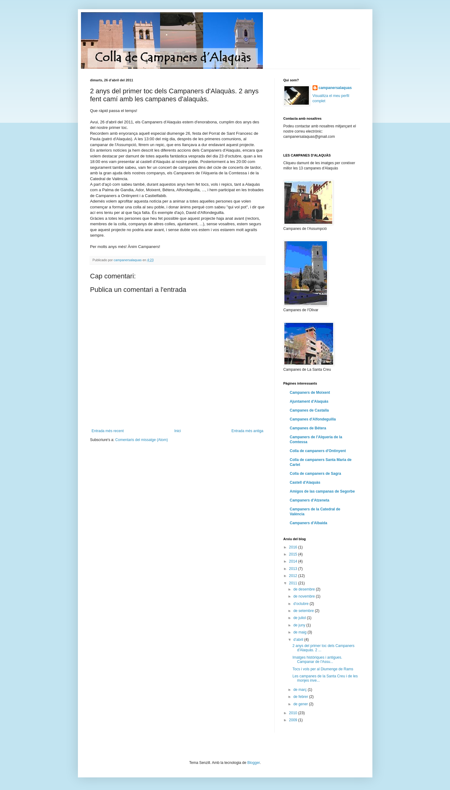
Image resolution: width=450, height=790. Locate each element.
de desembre (304, 589)
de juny (299, 625)
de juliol (300, 618)
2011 (293, 583)
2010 (293, 713)
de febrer (301, 697)
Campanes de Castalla (309, 410)
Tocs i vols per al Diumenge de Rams (322, 669)
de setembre (304, 611)
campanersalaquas (335, 88)
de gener (301, 704)
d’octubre (301, 604)
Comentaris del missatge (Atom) (141, 440)
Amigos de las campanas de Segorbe (322, 491)
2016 (293, 547)
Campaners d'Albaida (308, 523)
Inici (177, 431)
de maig (300, 632)
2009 (293, 720)
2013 (293, 569)
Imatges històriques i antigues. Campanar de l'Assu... (317, 659)
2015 (293, 554)
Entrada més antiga (247, 431)
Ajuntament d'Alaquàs (309, 401)
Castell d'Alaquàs (305, 482)
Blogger (253, 763)
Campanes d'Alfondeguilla (313, 419)
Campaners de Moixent (310, 392)
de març (300, 689)
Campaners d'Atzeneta (309, 500)
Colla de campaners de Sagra (315, 473)
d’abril (298, 639)
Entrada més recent (108, 431)
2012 (293, 576)
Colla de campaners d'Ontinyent (318, 451)
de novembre (304, 596)
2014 (293, 561)
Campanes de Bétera (308, 428)
